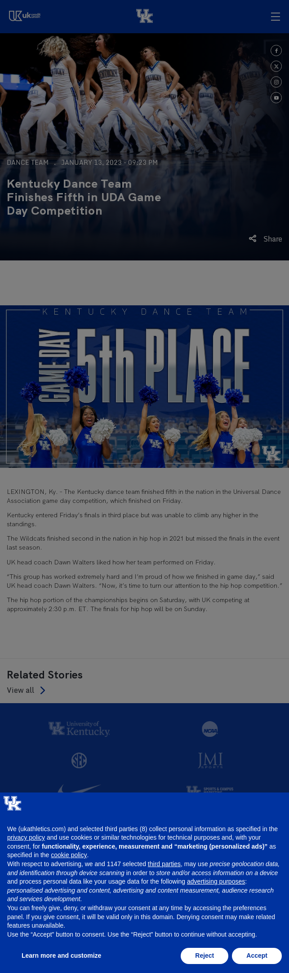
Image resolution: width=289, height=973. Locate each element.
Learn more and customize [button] (61, 955)
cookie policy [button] (69, 855)
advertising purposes (216, 881)
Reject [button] (204, 955)
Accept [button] (256, 955)
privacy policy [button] (26, 837)
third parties (164, 863)
